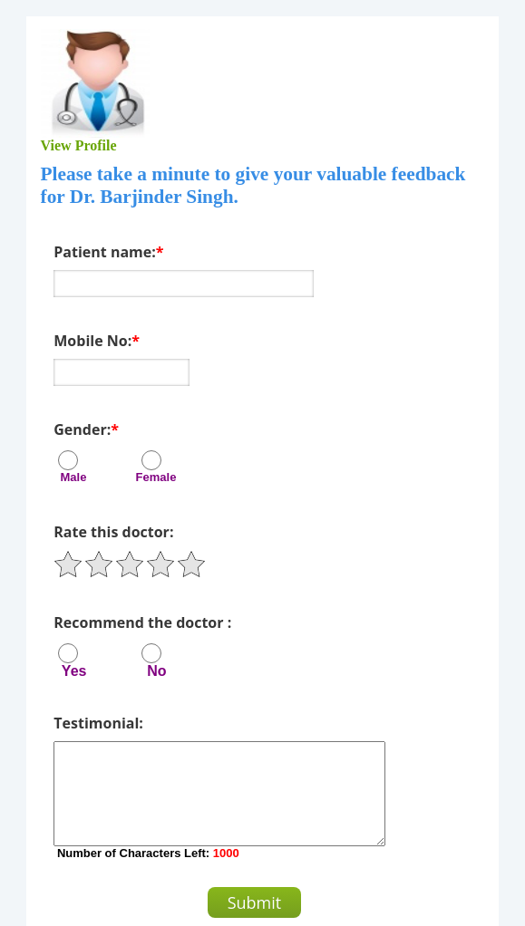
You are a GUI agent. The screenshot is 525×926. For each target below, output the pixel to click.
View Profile (79, 145)
